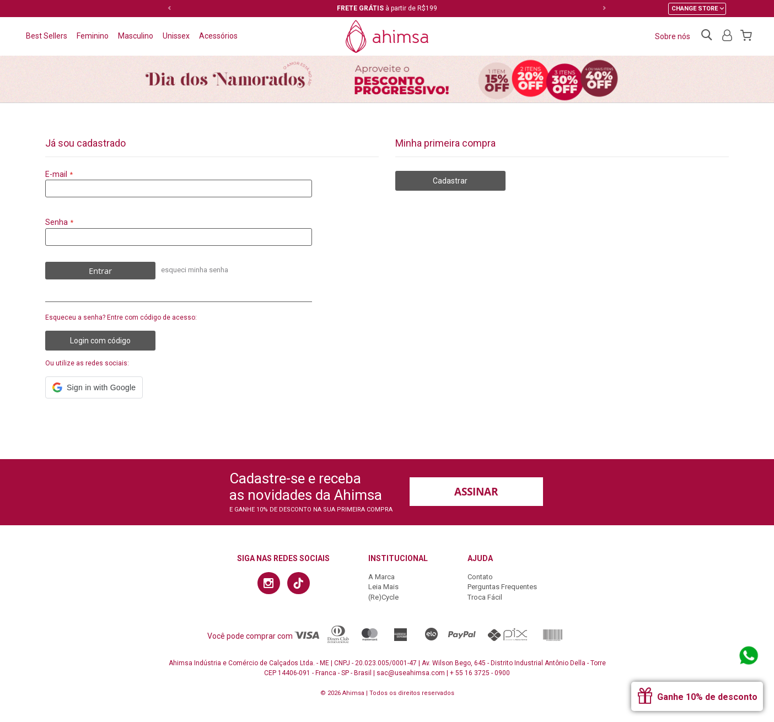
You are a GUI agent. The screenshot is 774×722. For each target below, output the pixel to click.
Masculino (135, 35)
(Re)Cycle (383, 597)
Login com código (100, 340)
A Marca (381, 577)
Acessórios (218, 35)
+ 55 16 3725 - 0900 (480, 673)
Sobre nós (672, 36)
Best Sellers (46, 35)
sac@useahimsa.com (411, 673)
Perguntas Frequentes (502, 587)
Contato (480, 577)
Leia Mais (383, 587)
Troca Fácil (484, 597)
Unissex (176, 35)
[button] (94, 387)
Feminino (93, 35)
